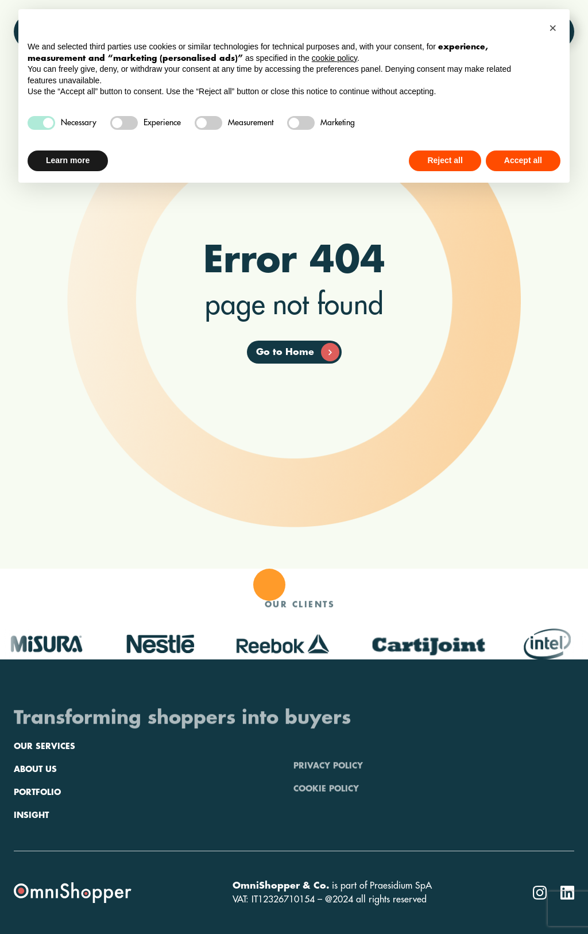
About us (35, 801)
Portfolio (37, 824)
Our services (44, 778)
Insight (31, 847)
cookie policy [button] (334, 58)
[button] (555, 27)
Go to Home (297, 352)
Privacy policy (328, 778)
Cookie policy (326, 801)
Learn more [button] (68, 160)
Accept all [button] (523, 160)
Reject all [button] (444, 160)
